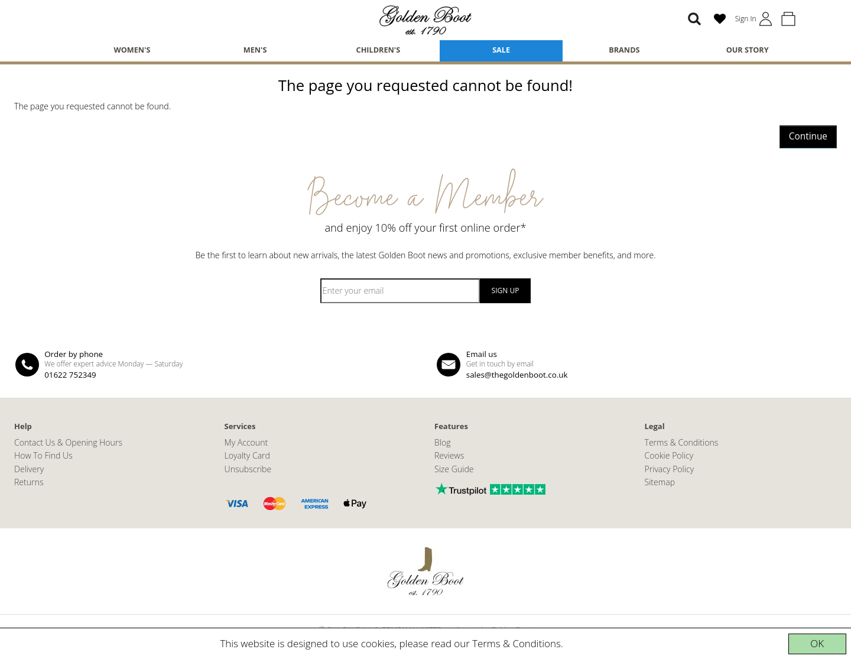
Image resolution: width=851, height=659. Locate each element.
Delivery (29, 469)
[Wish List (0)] (720, 19)
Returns (28, 482)
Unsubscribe (248, 469)
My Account (246, 442)
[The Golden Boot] (425, 19)
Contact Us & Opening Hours (68, 442)
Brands (624, 49)
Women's (131, 49)
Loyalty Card (247, 455)
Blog (442, 442)
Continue (808, 136)
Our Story (747, 49)
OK (817, 643)
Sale (501, 49)
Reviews (449, 455)
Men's (255, 49)
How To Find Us (43, 455)
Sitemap (660, 482)
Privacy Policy (669, 469)
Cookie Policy (669, 455)
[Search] (694, 19)
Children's (378, 49)
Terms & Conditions (516, 643)
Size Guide (454, 469)
